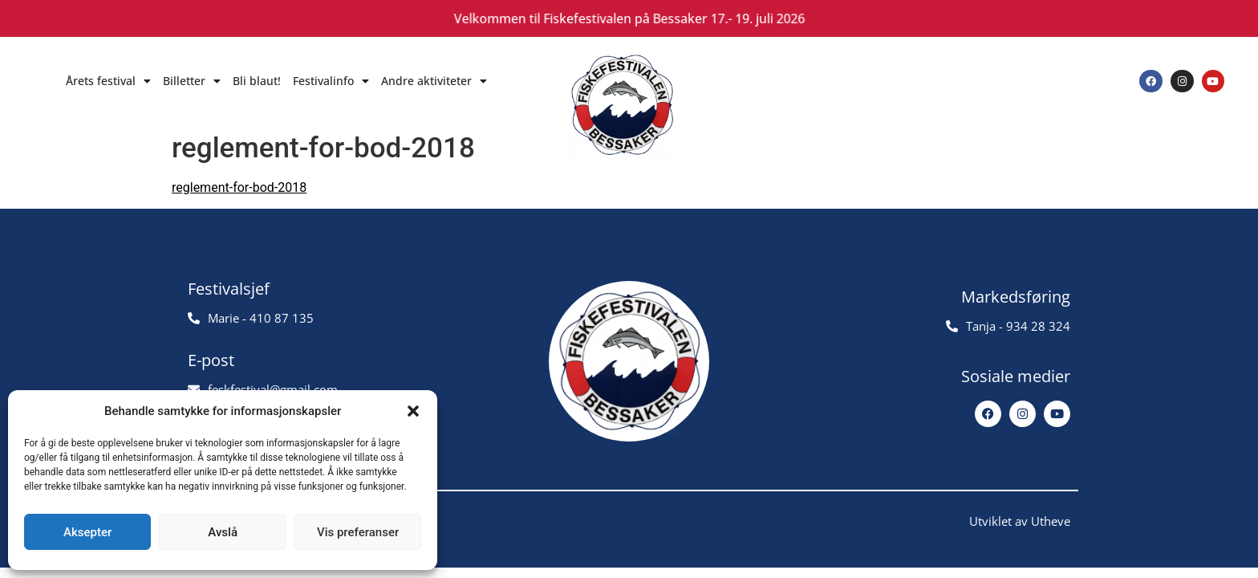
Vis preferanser (358, 532)
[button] (413, 411)
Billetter (192, 81)
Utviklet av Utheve (1019, 521)
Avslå (222, 532)
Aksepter (87, 532)
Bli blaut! (257, 80)
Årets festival (108, 81)
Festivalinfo (331, 81)
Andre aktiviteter (434, 81)
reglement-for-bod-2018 (239, 187)
